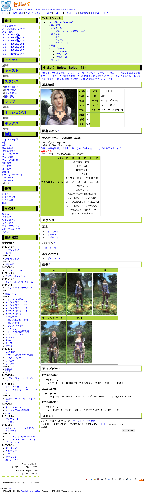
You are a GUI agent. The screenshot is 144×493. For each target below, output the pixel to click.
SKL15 (103, 424)
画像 (53, 45)
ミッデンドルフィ (14, 334)
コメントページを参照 (84, 421)
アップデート (57, 48)
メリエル (9, 422)
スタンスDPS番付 (11, 34)
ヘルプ (104, 13)
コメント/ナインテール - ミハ (20, 436)
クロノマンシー (13, 357)
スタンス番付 (9, 26)
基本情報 (55, 25)
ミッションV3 (15, 112)
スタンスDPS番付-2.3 (13, 50)
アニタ (8, 346)
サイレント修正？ (11, 139)
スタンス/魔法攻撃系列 (17, 331)
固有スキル (56, 28)
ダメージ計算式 (10, 154)
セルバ (20, 4)
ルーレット (7, 177)
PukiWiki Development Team (31, 491)
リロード (57, 13)
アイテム (12, 60)
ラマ (7, 454)
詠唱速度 (6, 163)
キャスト (12, 70)
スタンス (12, 81)
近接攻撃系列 (12, 87)
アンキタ (9, 337)
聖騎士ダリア (12, 293)
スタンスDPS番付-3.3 (13, 54)
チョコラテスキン (11, 225)
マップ (10, 102)
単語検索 (84, 13)
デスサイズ (11, 448)
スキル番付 (7, 31)
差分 (27, 13)
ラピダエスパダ (53, 258)
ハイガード (50, 234)
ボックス (12, 123)
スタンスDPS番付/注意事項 (19, 355)
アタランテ (11, 457)
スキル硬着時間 (10, 160)
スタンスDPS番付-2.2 (13, 47)
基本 (57, 37)
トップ (5, 13)
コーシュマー (52, 248)
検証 (8, 134)
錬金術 (5, 171)
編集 (15, 13)
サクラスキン (9, 223)
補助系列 (9, 96)
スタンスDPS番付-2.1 (13, 44)
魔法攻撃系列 (12, 93)
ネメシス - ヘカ (13, 407)
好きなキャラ (9, 194)
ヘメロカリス (12, 328)
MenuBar (10, 352)
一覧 (75, 13)
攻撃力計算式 (9, 151)
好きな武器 (7, 200)
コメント (55, 60)
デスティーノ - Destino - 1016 (70, 31)
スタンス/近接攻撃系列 (17, 410)
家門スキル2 (8, 145)
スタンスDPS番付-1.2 (13, 37)
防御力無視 (7, 148)
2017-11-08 (61, 54)
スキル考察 (7, 157)
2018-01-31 (61, 57)
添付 (49, 13)
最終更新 (94, 13)
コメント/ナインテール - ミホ (20, 287)
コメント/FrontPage (15, 276)
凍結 (21, 13)
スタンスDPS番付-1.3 (13, 40)
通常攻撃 (6, 169)
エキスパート (62, 43)
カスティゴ (11, 451)
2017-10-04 (61, 51)
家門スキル (7, 142)
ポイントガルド (13, 460)
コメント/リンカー (14, 270)
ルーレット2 (8, 180)
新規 (69, 13)
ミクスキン (7, 217)
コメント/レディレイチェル (19, 282)
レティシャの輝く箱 (12, 174)
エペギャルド (52, 237)
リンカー (9, 360)
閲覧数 (5, 231)
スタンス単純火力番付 (13, 29)
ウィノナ (9, 363)
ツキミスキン (9, 220)
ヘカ (7, 413)
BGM (4, 203)
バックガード (52, 231)
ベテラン (59, 40)
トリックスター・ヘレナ (17, 387)
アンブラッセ (12, 419)
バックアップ (38, 13)
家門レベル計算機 (11, 228)
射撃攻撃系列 (12, 90)
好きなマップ (9, 197)
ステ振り (6, 166)
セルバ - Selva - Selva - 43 (59, 22)
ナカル (8, 340)
